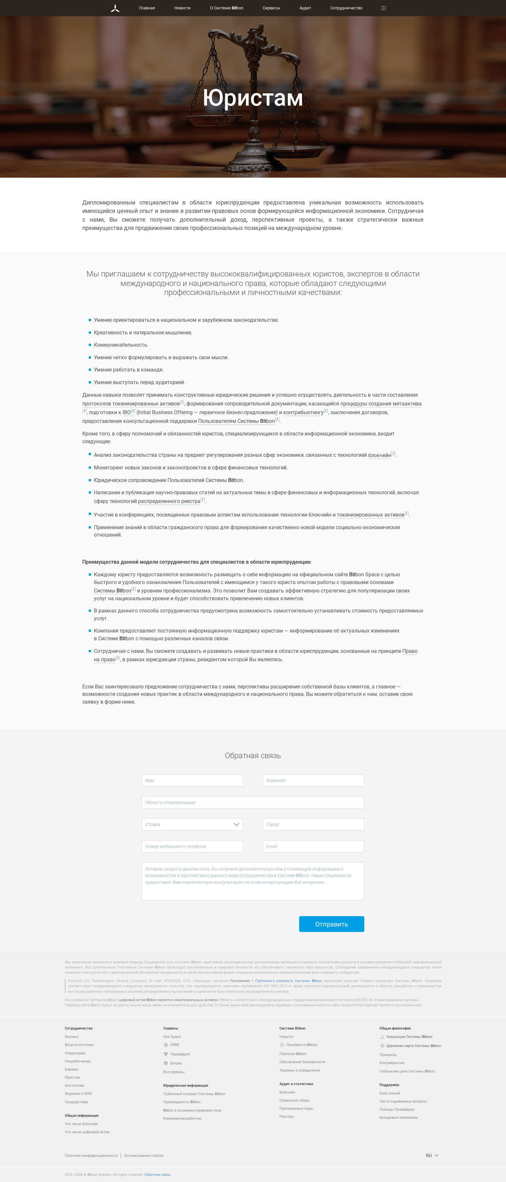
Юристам (72, 1077)
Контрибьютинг (392, 1062)
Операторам (75, 1053)
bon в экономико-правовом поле (192, 1110)
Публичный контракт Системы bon (194, 1093)
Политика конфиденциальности (91, 1155)
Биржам (71, 1069)
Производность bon (181, 1101)
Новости (182, 8)
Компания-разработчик (182, 1118)
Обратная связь (157, 1174)
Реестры (286, 1116)
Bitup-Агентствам (79, 1044)
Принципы (388, 1054)
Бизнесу (71, 1036)
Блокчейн (287, 1092)
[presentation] (191, 919)
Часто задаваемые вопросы (403, 1101)
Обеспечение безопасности (302, 1061)
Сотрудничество (346, 8)
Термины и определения (299, 1070)
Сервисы (271, 8)
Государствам (76, 1101)
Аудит (305, 8)
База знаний (390, 1093)
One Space (172, 1036)
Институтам (74, 1085)
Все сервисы (174, 1071)
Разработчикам (78, 1061)
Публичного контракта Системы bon (288, 980)
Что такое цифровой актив (87, 1131)
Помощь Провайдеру (397, 1109)
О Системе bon (226, 8)
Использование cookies (144, 1155)
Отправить (331, 925)
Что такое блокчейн (81, 1123)
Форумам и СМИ (78, 1093)
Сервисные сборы (294, 1100)
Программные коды (296, 1108)
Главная (147, 8)
